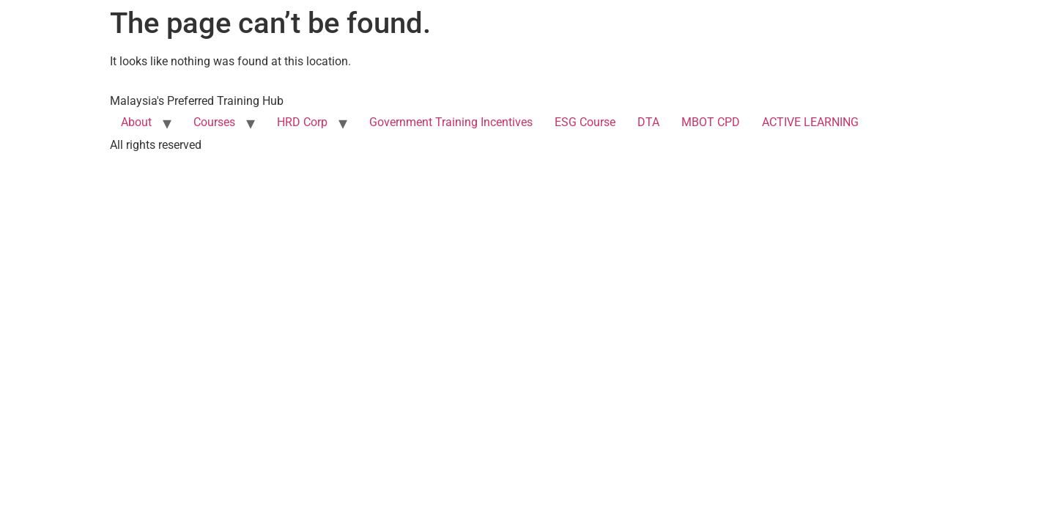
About (136, 122)
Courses (214, 122)
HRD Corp (302, 122)
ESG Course (585, 122)
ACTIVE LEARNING (810, 122)
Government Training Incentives (451, 122)
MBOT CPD (710, 122)
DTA (648, 122)
